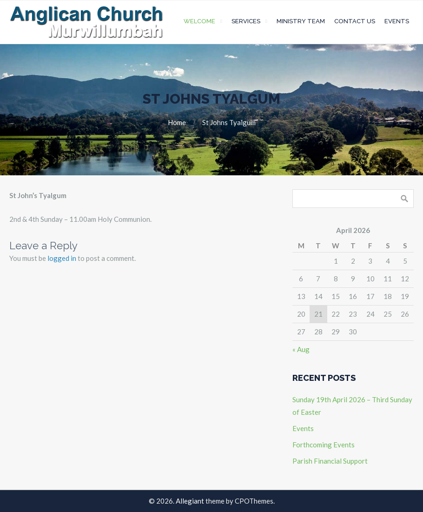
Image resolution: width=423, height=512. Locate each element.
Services (245, 21)
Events (396, 21)
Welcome (199, 21)
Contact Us (354, 21)
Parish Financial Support (330, 461)
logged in (61, 258)
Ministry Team (301, 21)
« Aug (301, 349)
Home (177, 122)
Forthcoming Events (323, 444)
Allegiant (190, 501)
